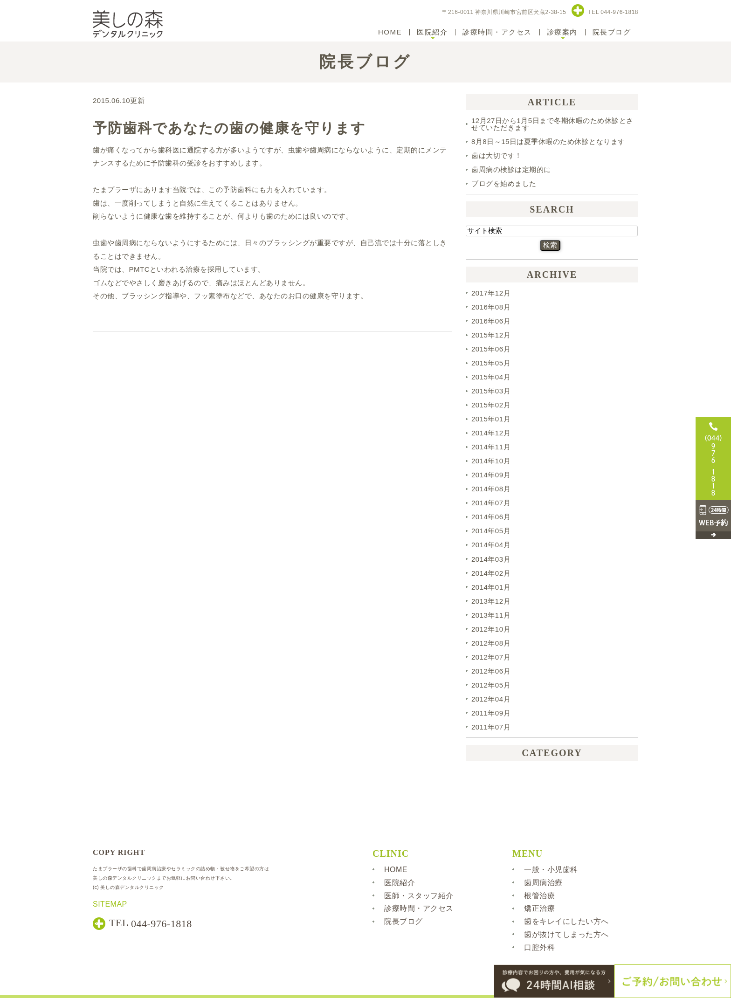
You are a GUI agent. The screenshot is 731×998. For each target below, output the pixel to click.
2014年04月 (490, 545)
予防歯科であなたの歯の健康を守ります (229, 128)
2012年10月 (490, 629)
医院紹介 (432, 32)
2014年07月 (490, 503)
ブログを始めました (504, 183)
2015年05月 (490, 363)
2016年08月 (490, 307)
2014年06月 (490, 517)
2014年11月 (490, 447)
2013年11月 (490, 615)
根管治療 (539, 895)
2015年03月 (490, 391)
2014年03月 (490, 559)
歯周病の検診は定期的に (511, 169)
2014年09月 (490, 475)
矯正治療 (539, 908)
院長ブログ (612, 32)
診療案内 (562, 32)
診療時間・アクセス (497, 32)
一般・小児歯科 (551, 870)
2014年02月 (490, 573)
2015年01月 (490, 419)
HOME (390, 32)
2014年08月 (490, 489)
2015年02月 (490, 405)
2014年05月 (490, 531)
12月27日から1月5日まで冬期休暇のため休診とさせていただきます (552, 124)
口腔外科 (539, 947)
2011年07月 (490, 727)
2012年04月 (490, 699)
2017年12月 (490, 293)
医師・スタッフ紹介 (419, 895)
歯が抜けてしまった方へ (566, 934)
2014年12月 (490, 433)
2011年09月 (490, 713)
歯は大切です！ (496, 155)
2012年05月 (490, 685)
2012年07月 (490, 657)
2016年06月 (490, 321)
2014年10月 (490, 461)
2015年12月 (490, 335)
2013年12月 (490, 601)
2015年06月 (490, 349)
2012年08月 (490, 643)
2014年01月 (490, 587)
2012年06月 (490, 671)
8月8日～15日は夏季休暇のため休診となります (548, 141)
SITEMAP (110, 904)
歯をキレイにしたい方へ (566, 921)
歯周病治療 (543, 883)
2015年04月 (490, 377)
